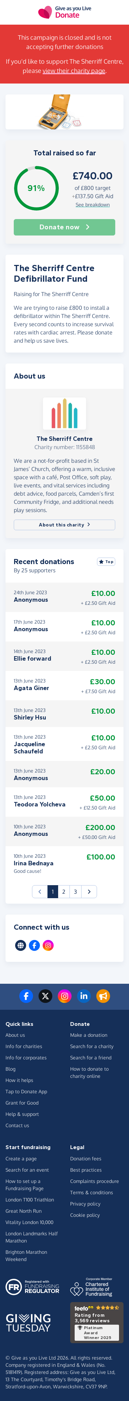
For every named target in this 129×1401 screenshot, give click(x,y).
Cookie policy (85, 1215)
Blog (10, 1069)
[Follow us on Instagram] (65, 1000)
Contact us (17, 1125)
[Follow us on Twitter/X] (45, 1000)
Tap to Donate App (26, 1091)
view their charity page (74, 70)
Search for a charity (92, 1046)
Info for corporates (26, 1057)
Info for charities (24, 1046)
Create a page (21, 1158)
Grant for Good (22, 1103)
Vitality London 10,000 (29, 1222)
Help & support (22, 1114)
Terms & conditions (91, 1192)
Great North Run (24, 1211)
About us (15, 1035)
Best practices (86, 1170)
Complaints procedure (94, 1181)
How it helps (19, 1080)
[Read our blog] (103, 1000)
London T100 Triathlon (30, 1199)
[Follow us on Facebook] (26, 1000)
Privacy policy (85, 1204)
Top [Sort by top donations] (106, 562)
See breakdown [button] (93, 204)
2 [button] (63, 891)
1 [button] (55, 891)
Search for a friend (90, 1057)
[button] (89, 891)
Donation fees (85, 1158)
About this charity (64, 524)
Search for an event (27, 1170)
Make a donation (88, 1035)
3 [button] (75, 891)
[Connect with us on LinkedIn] (84, 1000)
